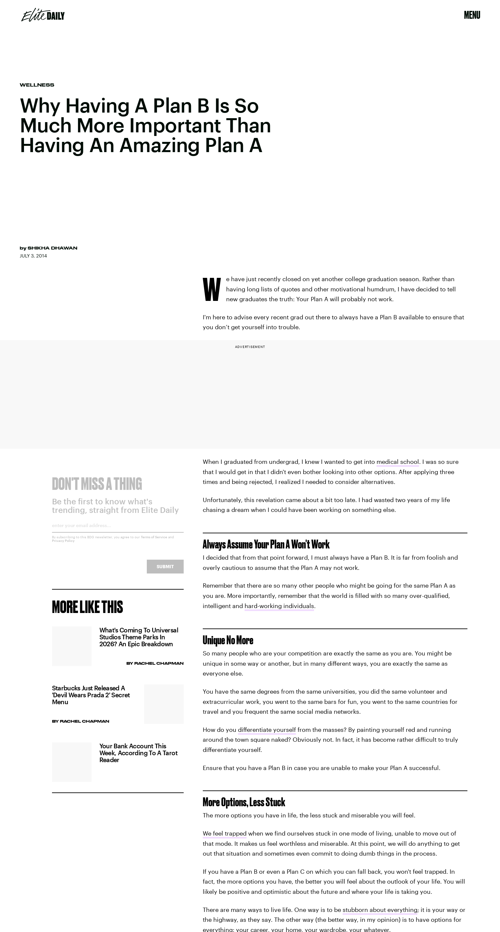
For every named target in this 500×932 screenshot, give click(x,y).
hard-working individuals (279, 605)
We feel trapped (225, 833)
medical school (398, 461)
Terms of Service (154, 542)
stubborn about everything (380, 909)
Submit (165, 571)
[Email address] (118, 532)
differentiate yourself (267, 729)
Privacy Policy (63, 545)
